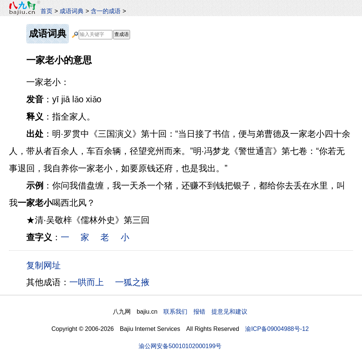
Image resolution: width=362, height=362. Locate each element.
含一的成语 (106, 10)
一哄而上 (86, 282)
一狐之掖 (132, 282)
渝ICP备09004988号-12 (277, 328)
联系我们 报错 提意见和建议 (205, 311)
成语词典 (72, 10)
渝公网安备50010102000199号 (180, 346)
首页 (46, 10)
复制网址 (46, 265)
